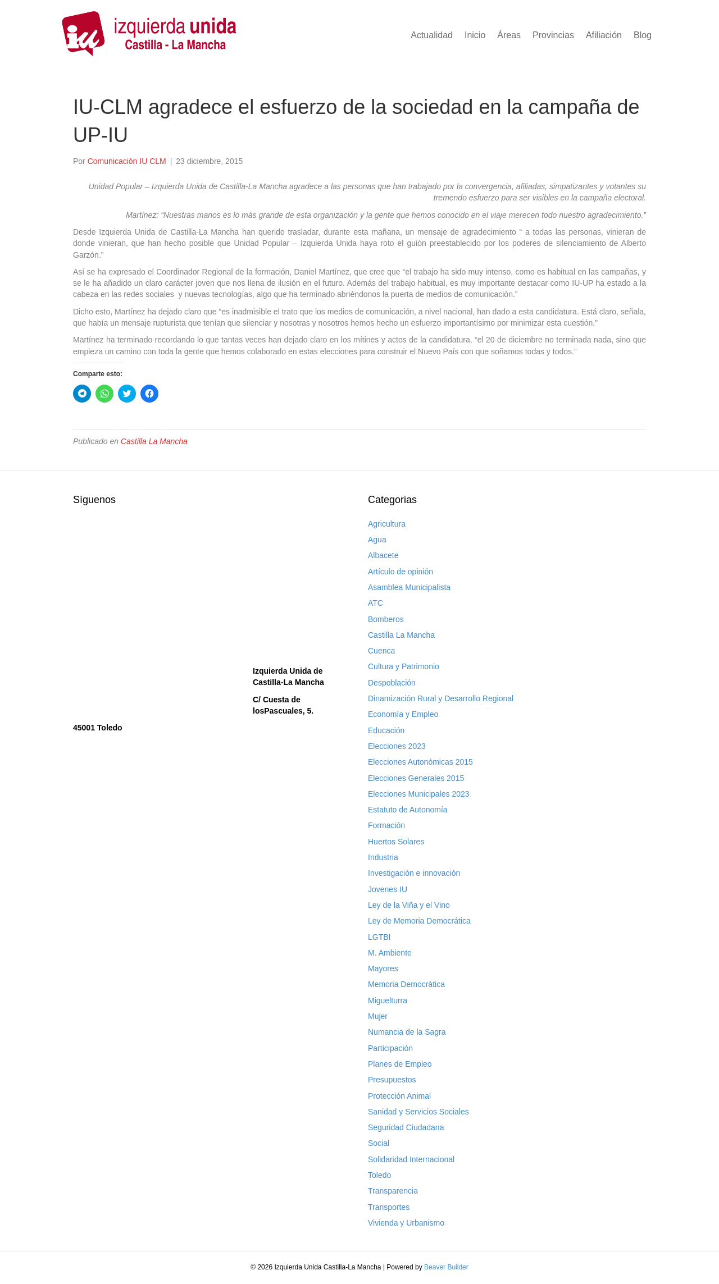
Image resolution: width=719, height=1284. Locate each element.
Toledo (379, 1175)
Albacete (383, 555)
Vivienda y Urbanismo (406, 1222)
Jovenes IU (387, 889)
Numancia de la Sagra (407, 1031)
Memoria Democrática (406, 984)
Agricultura (387, 523)
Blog (643, 35)
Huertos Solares (396, 841)
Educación (386, 730)
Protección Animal (399, 1095)
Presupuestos (392, 1079)
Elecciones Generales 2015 (416, 778)
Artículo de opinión (400, 571)
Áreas (509, 35)
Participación (390, 1048)
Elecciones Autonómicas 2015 (420, 761)
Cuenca (381, 650)
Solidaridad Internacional (411, 1159)
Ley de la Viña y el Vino (409, 905)
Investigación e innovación (414, 873)
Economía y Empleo (403, 714)
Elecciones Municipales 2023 (419, 793)
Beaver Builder (446, 1267)
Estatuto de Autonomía (408, 809)
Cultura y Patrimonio (403, 666)
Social (378, 1143)
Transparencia (393, 1190)
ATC (375, 602)
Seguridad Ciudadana (406, 1127)
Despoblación (392, 682)
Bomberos (386, 619)
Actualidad (432, 35)
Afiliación (604, 35)
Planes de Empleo (400, 1063)
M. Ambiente (390, 952)
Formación (386, 825)
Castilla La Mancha (154, 441)
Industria (383, 857)
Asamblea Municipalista (409, 587)
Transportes (388, 1207)
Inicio (475, 35)
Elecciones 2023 (397, 746)
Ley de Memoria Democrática (419, 920)
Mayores (383, 968)
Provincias (553, 35)
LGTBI (379, 937)
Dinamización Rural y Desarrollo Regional (440, 698)
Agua (377, 539)
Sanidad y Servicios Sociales (418, 1111)
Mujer (378, 1016)
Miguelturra (387, 1000)
